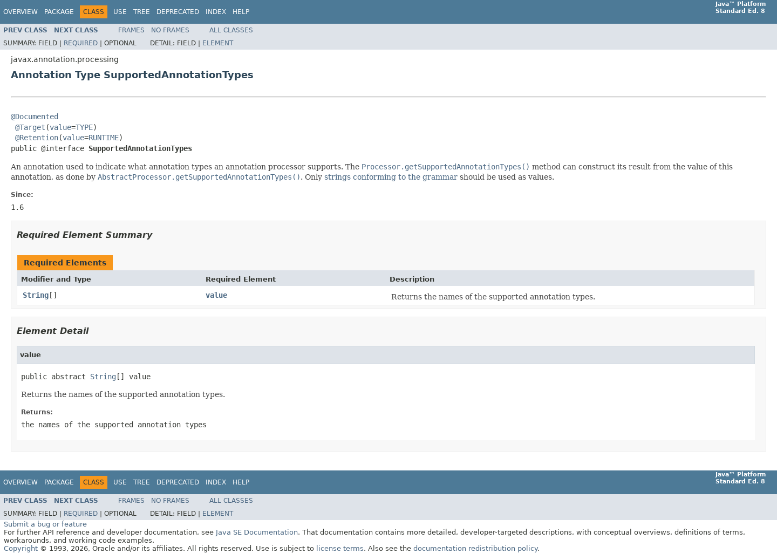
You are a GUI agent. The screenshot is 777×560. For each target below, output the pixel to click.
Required (81, 43)
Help (241, 12)
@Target (30, 127)
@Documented (34, 116)
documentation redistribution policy (475, 548)
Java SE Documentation (257, 532)
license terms (340, 548)
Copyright (21, 548)
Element (217, 43)
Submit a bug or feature (45, 524)
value (60, 127)
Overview (20, 12)
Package (59, 12)
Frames (131, 30)
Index (216, 12)
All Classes (231, 30)
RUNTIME (103, 137)
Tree (141, 12)
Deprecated (177, 12)
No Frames (170, 30)
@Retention (36, 137)
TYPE (84, 127)
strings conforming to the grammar (391, 177)
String (36, 295)
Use (120, 12)
